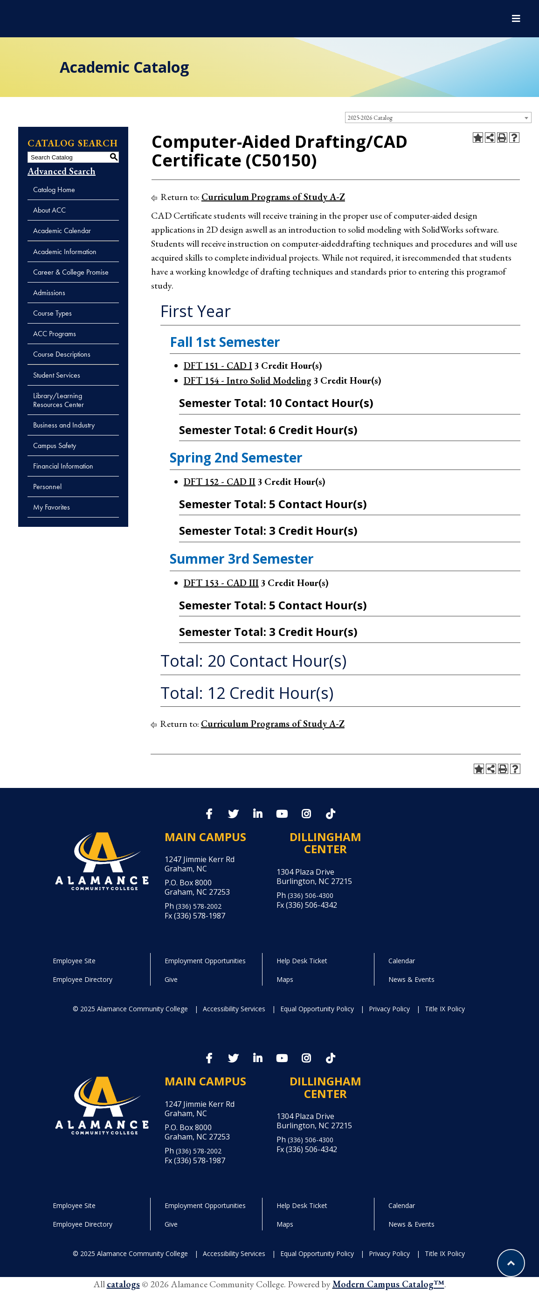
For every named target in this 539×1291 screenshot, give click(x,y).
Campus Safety (54, 445)
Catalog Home (54, 189)
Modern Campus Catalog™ (388, 1284)
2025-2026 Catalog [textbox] (370, 118)
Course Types (52, 313)
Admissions (49, 292)
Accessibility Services (234, 1008)
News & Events (411, 979)
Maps (284, 979)
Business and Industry (64, 425)
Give (171, 979)
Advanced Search (62, 171)
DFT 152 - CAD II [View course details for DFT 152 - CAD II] (220, 482)
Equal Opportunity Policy (317, 1008)
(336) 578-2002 (198, 906)
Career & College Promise (71, 272)
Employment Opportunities (205, 960)
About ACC (49, 210)
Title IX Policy (445, 1008)
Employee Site (74, 960)
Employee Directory (82, 979)
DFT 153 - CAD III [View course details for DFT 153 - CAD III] (221, 583)
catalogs (123, 1284)
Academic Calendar (62, 230)
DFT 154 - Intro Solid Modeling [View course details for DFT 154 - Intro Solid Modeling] (247, 380)
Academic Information (65, 251)
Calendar (401, 960)
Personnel (47, 486)
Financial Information (63, 466)
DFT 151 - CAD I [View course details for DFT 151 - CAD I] (218, 365)
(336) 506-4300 (310, 895)
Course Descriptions (61, 354)
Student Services (56, 375)
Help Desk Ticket (301, 960)
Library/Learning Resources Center (58, 400)
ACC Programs (54, 333)
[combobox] (438, 117)
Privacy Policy (389, 1008)
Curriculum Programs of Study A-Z (273, 197)
